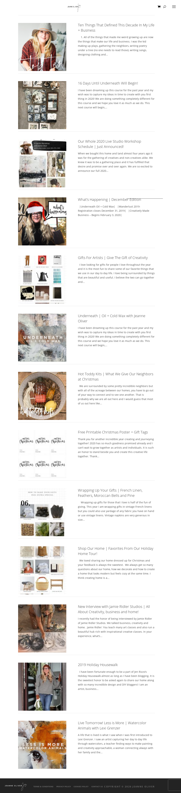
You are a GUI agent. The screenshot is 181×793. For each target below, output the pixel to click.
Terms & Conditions (43, 786)
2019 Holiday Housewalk (98, 664)
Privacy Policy (63, 786)
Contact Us (97, 786)
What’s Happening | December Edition (109, 199)
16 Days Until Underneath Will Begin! (108, 83)
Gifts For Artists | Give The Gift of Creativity (113, 257)
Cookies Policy (81, 786)
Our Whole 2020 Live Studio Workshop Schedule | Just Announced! (109, 144)
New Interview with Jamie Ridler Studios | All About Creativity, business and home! (114, 609)
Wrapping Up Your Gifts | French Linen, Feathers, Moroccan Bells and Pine (110, 493)
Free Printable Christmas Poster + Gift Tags (113, 432)
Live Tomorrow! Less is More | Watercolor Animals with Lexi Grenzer (112, 725)
